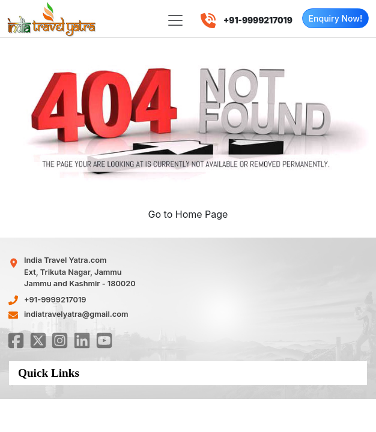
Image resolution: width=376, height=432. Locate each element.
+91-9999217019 (55, 299)
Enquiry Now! (336, 18)
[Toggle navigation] (175, 20)
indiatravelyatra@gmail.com (76, 314)
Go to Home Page (188, 214)
